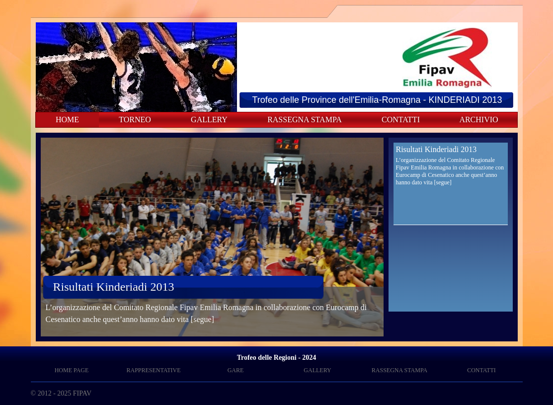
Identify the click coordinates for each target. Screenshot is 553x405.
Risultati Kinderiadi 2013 (113, 286)
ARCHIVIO (478, 119)
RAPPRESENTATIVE (153, 370)
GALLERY (209, 119)
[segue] (202, 319)
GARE (236, 370)
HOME (67, 119)
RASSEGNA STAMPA (304, 119)
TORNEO (135, 119)
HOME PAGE (72, 370)
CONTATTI (401, 119)
